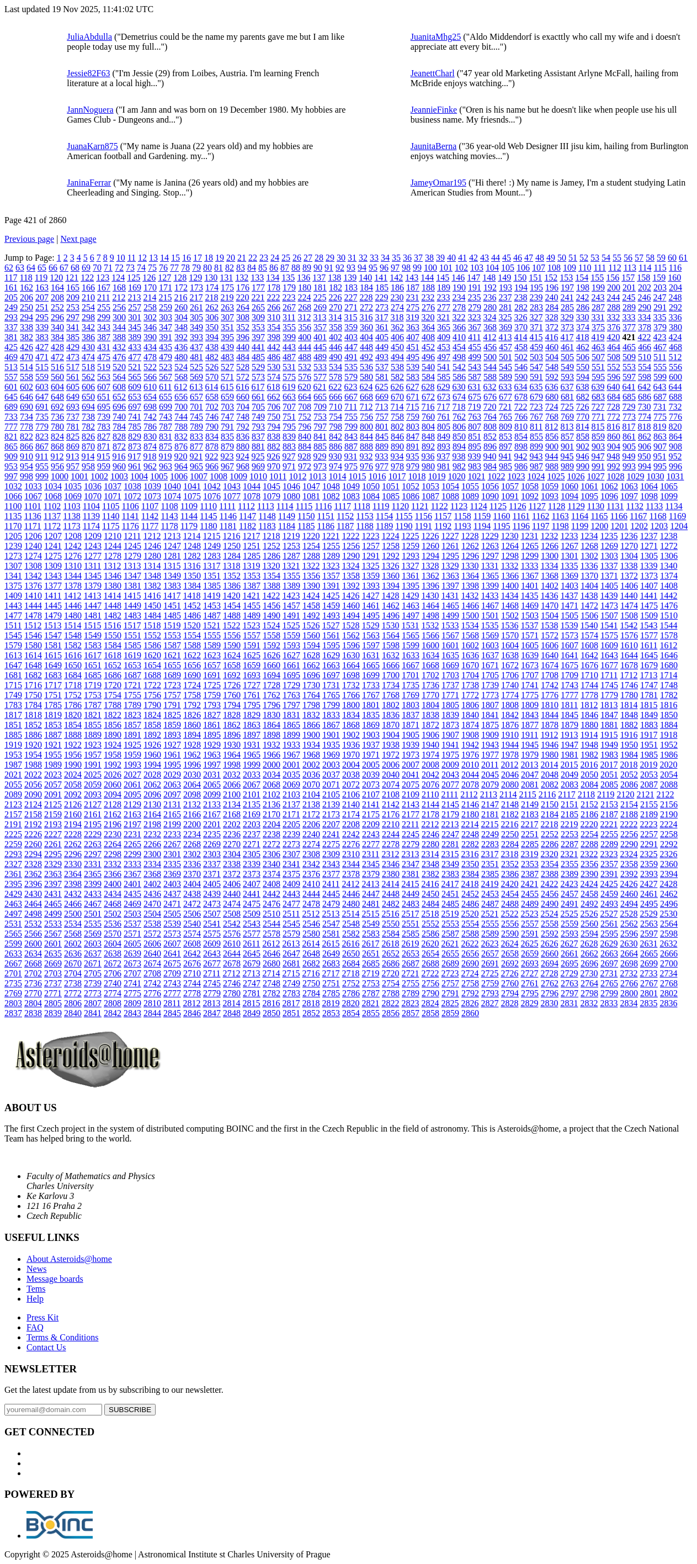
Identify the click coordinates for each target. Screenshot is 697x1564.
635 (535, 387)
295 (42, 317)
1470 (549, 605)
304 (181, 317)
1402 (549, 585)
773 (629, 416)
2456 (549, 894)
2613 (291, 943)
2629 (609, 943)
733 (11, 416)
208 (57, 297)
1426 (350, 595)
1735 (410, 685)
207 (42, 297)
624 (366, 387)
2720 (390, 973)
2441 (251, 894)
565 (134, 377)
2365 (93, 874)
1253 (291, 546)
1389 (291, 585)
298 (88, 317)
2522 (509, 913)
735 (42, 416)
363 (412, 327)
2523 (529, 913)
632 (489, 387)
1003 (119, 476)
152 (550, 277)
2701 (13, 973)
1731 (331, 685)
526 (212, 367)
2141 (371, 804)
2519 (450, 913)
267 (289, 307)
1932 (271, 744)
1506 (589, 615)
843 (351, 436)
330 (582, 317)
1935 (331, 744)
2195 (93, 824)
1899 (291, 734)
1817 (13, 715)
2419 (489, 884)
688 (675, 396)
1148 (266, 516)
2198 (152, 824)
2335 (172, 864)
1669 (450, 665)
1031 (675, 476)
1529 (370, 625)
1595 (331, 645)
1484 (152, 615)
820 (675, 426)
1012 (297, 476)
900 (551, 446)
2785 (331, 993)
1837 (410, 715)
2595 (609, 933)
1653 (132, 665)
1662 (311, 665)
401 (320, 337)
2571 (132, 933)
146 (458, 277)
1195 (501, 526)
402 (335, 337)
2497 (13, 913)
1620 (152, 655)
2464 (33, 903)
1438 (589, 595)
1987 (13, 764)
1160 (501, 516)
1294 (430, 556)
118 (25, 277)
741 (134, 416)
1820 (73, 715)
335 (659, 317)
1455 (251, 605)
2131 (172, 804)
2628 (589, 943)
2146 (470, 804)
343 (103, 327)
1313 (132, 565)
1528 (350, 625)
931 (350, 456)
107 (538, 267)
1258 (391, 546)
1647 (13, 665)
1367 (530, 575)
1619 (132, 655)
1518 (152, 625)
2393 (649, 874)
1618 (112, 655)
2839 (53, 1013)
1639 (530, 655)
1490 (271, 615)
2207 (331, 824)
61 (683, 257)
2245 (410, 834)
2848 (232, 1013)
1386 (232, 585)
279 (474, 307)
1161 (521, 516)
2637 (93, 953)
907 (660, 446)
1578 (669, 635)
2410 (311, 884)
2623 (489, 943)
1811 (569, 705)
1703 (450, 675)
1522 (231, 625)
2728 (549, 973)
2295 (53, 854)
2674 (152, 963)
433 (134, 347)
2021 (13, 774)
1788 (112, 705)
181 (320, 287)
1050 (371, 486)
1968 (311, 754)
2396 (33, 884)
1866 (311, 725)
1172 (52, 526)
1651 (93, 665)
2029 (172, 774)
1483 (132, 615)
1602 (470, 645)
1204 (679, 526)
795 (289, 426)
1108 (169, 506)
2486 (470, 903)
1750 (33, 695)
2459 (609, 894)
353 (258, 327)
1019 (436, 476)
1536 (509, 625)
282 (521, 307)
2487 (490, 903)
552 (613, 367)
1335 (569, 565)
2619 (410, 943)
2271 (251, 844)
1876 (510, 725)
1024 (536, 476)
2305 (251, 854)
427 (42, 347)
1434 (509, 595)
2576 (232, 933)
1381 (132, 585)
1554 (192, 635)
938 (458, 456)
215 (165, 297)
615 (226, 387)
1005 (159, 476)
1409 (13, 595)
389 (134, 337)
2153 (609, 804)
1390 (311, 585)
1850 (669, 715)
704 (242, 406)
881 (258, 446)
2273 (291, 844)
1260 (430, 546)
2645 (251, 953)
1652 (112, 665)
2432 (73, 894)
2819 (330, 1003)
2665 (649, 953)
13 (153, 257)
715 (412, 406)
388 (119, 337)
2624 (509, 943)
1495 (371, 615)
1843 (530, 715)
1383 (172, 585)
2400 (112, 884)
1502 (510, 615)
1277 (93, 556)
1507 (609, 615)
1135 (13, 516)
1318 (231, 565)
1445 (53, 605)
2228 (73, 834)
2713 (251, 973)
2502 (112, 913)
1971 (371, 754)
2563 (649, 923)
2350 (470, 864)
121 (71, 277)
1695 (291, 675)
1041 (192, 486)
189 (443, 287)
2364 (73, 874)
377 (629, 327)
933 (381, 456)
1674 (549, 665)
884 (304, 446)
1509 (649, 615)
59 (661, 257)
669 (382, 396)
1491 (291, 615)
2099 (212, 794)
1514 (72, 625)
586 (459, 377)
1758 (192, 695)
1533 (450, 625)
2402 (152, 884)
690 (26, 406)
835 (227, 436)
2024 (73, 774)
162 (26, 287)
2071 (331, 784)
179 (289, 287)
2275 (331, 844)
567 (165, 377)
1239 (13, 546)
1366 (510, 575)
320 (427, 317)
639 (597, 387)
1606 (549, 645)
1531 (410, 625)
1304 (629, 556)
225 (319, 297)
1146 (227, 516)
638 (582, 387)
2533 (53, 923)
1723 (172, 685)
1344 (73, 575)
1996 (192, 764)
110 (584, 267)
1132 (634, 506)
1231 (529, 536)
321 (443, 317)
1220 (311, 536)
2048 (549, 774)
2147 (490, 804)
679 (536, 396)
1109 (189, 506)
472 (57, 357)
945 (566, 456)
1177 (149, 526)
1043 (232, 486)
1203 (659, 526)
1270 (629, 546)
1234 (589, 536)
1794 (232, 705)
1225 (410, 536)
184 (366, 287)
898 (521, 446)
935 (412, 456)
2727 (529, 973)
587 (474, 377)
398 (273, 337)
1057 (510, 486)
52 (583, 257)
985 (505, 466)
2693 (530, 963)
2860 (470, 1013)
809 (505, 426)
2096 (152, 794)
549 (567, 367)
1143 (169, 516)
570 (212, 377)
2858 (430, 1013)
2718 (350, 973)
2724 (469, 973)
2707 (132, 973)
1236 (628, 536)
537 (382, 367)
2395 (13, 884)
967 (227, 466)
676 (490, 396)
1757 (172, 695)
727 (597, 406)
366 (459, 327)
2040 (391, 774)
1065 (669, 486)
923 (226, 456)
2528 (628, 913)
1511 (13, 625)
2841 (93, 1013)
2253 (569, 834)
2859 (450, 1013)
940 (489, 456)
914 (87, 456)
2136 (271, 804)
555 (660, 367)
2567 (53, 933)
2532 (33, 923)
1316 (191, 565)
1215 (211, 536)
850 (459, 436)
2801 (649, 993)
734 (26, 416)
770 (582, 416)
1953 (13, 754)
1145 (208, 516)
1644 (629, 655)
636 (551, 387)
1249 (212, 546)
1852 (33, 725)
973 (320, 466)
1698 (351, 675)
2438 (192, 894)
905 (629, 446)
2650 (351, 953)
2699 (649, 963)
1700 (391, 675)
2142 (391, 804)
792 (242, 426)
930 (335, 456)
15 (175, 257)
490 (335, 357)
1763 (291, 695)
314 (335, 317)
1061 (589, 486)
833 (196, 436)
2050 (589, 774)
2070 (311, 784)
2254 (589, 834)
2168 (232, 814)
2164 (152, 814)
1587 (172, 645)
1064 (649, 486)
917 (134, 456)
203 (660, 287)
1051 (391, 486)
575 (289, 377)
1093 (549, 496)
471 (42, 357)
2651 (371, 953)
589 (505, 377)
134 (272, 277)
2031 (212, 774)
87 (284, 267)
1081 (311, 496)
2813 (211, 1003)
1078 (251, 496)
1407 (649, 585)
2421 (529, 884)
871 (103, 446)
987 (536, 466)
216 (180, 297)
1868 (351, 725)
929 (319, 456)
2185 (569, 814)
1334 (549, 565)
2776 (152, 993)
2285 (530, 844)
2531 (13, 923)
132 (241, 277)
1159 (482, 516)
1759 (212, 695)
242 (582, 297)
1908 (470, 734)
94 (362, 267)
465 (629, 347)
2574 (192, 933)
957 (72, 466)
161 (11, 287)
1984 (629, 754)
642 (644, 387)
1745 (609, 685)
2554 (470, 923)
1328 (430, 565)
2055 (13, 784)
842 (335, 436)
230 (396, 297)
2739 (93, 983)
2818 (311, 1003)
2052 (629, 774)
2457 (569, 894)
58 (650, 257)
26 (296, 257)
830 (150, 436)
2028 (152, 774)
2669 (53, 963)
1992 (112, 764)
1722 (152, 685)
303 (165, 317)
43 (484, 257)
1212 (152, 536)
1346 (112, 575)
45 (506, 257)
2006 (391, 764)
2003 (331, 764)
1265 (530, 546)
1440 (628, 595)
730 (644, 406)
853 (505, 436)
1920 (33, 744)
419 (597, 337)
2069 (291, 784)
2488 (510, 903)
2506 (192, 913)
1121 (419, 506)
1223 (370, 536)
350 (212, 327)
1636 (470, 655)
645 (11, 396)
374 (582, 327)
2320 (549, 854)
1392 (351, 585)
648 (57, 396)
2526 (589, 913)
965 (196, 466)
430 (88, 347)
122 (87, 277)
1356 (311, 575)
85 (262, 267)
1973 (410, 754)
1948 (589, 744)
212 (118, 297)
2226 (33, 834)
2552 (430, 923)
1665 (371, 665)
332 (613, 317)
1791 (172, 705)
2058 (73, 784)
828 (119, 436)
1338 (628, 565)
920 (180, 456)
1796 (271, 705)
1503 (530, 615)
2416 (430, 884)
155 (597, 277)
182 (335, 287)
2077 (450, 784)
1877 (530, 725)
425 (11, 347)
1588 (192, 645)
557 (11, 377)
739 (103, 416)
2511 (291, 913)
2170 (271, 814)
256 (119, 307)
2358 (629, 864)
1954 (33, 754)
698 (150, 406)
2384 (470, 874)
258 (150, 307)
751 (289, 416)
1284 (232, 556)
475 (103, 357)
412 (489, 337)
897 (505, 446)
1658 (232, 665)
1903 (371, 734)
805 (443, 426)
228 (366, 297)
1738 (470, 685)
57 (639, 257)
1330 (469, 565)
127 (164, 277)
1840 (470, 715)
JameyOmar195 (438, 182)
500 (490, 357)
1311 (92, 565)
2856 (391, 1013)
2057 (53, 784)
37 (418, 257)
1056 (490, 486)
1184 (286, 526)
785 (134, 426)
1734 (391, 685)
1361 (410, 575)
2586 (430, 933)
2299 (132, 854)
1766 (351, 695)
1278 (112, 556)
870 (88, 446)
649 (72, 396)
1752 (73, 695)
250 (26, 307)
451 (412, 347)
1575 (609, 635)
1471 (569, 605)
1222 (350, 536)
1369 (569, 575)
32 (363, 257)
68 (75, 267)
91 (328, 267)
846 (397, 436)
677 (505, 396)
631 (474, 387)
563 (103, 377)
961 (134, 466)
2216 (509, 824)
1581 (53, 645)
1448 (112, 605)
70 (97, 267)
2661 (569, 953)
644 (675, 387)
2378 (351, 874)
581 (382, 377)
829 (134, 436)
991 (598, 466)
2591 (530, 933)
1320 (271, 565)
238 (520, 297)
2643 (212, 953)
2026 (112, 774)
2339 (251, 864)
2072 (351, 784)
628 (427, 387)
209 (72, 297)
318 (396, 317)
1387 (251, 585)
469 (11, 357)
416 (551, 337)
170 (150, 287)
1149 (286, 516)
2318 (509, 854)
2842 (112, 1013)
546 (521, 367)
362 (397, 327)
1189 (384, 526)
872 (119, 446)
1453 (212, 605)
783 (103, 426)
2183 (530, 814)
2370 (192, 874)
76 (163, 267)
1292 (391, 556)
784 (119, 426)
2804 (33, 1003)
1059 (549, 486)
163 (42, 287)
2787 (371, 993)
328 (551, 317)
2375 (291, 874)
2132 (192, 804)
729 (628, 406)
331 (597, 317)
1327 (410, 565)
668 (366, 396)
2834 (628, 1003)
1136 (32, 516)
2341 (291, 864)
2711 (211, 973)
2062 (152, 784)
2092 (73, 794)
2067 (251, 784)
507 (598, 357)
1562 (351, 635)
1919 (13, 744)
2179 (450, 814)
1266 (549, 546)
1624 (232, 655)
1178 (169, 526)
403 (351, 337)
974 (335, 466)
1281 (172, 556)
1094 (569, 496)
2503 (132, 913)
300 (119, 317)
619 (288, 387)
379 (660, 327)
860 (613, 436)
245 (628, 297)
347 (165, 327)
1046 (291, 486)
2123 (13, 804)
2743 (172, 983)
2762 (549, 983)
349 (196, 327)
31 (352, 257)
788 (181, 426)
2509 (251, 913)
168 (119, 287)
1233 (569, 536)
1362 (430, 575)
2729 (569, 973)
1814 (628, 705)
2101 (251, 794)
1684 (73, 675)
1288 (311, 556)
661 (258, 396)
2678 (232, 963)
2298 (112, 854)
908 (675, 446)
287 (598, 307)
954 (26, 466)
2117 (566, 794)
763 (474, 416)
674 (459, 396)
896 (490, 446)
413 (505, 337)
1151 (325, 516)
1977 (490, 754)
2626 (549, 943)
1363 (450, 575)
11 (131, 257)
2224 (668, 824)
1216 (231, 536)
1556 (232, 635)
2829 (529, 1003)
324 (489, 317)
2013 (529, 764)
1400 (510, 585)
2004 (351, 764)
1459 (331, 605)
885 (320, 446)
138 (334, 277)
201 (629, 287)
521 (134, 367)
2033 (251, 774)
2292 (669, 844)
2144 (430, 804)
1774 (510, 695)
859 (598, 436)
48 (539, 257)
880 (242, 446)
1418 (191, 595)
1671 (490, 665)
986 (521, 466)
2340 (271, 864)
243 (597, 297)
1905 (410, 734)
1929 (212, 744)
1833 (331, 715)
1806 (470, 705)
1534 (469, 625)
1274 (33, 556)
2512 (311, 913)
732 (675, 406)
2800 (629, 993)
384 (57, 337)
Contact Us (46, 1347)
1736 (430, 685)
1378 (73, 585)
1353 (251, 575)
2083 (569, 784)
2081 (530, 784)
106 (523, 267)
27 (308, 257)
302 (150, 317)
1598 (391, 645)
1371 (609, 575)
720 (489, 406)
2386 (510, 874)
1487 (212, 615)
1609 (609, 645)
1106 (130, 506)
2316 (469, 854)
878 (212, 446)
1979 (530, 754)
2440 (232, 894)
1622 (192, 655)
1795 (251, 705)
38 (429, 257)
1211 (132, 536)
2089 (13, 794)
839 (289, 436)
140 (365, 277)
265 (258, 307)
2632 (668, 943)
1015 (357, 476)
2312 (390, 854)
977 (382, 466)
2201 (212, 824)
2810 (152, 1003)
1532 (430, 625)
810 (521, 426)
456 (490, 347)
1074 (172, 496)
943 (535, 456)
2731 (609, 973)
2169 (251, 814)
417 (566, 337)
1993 (132, 764)
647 (42, 396)
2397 (53, 884)
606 (88, 387)
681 (567, 396)
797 (320, 426)
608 (119, 387)
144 (427, 277)
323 (474, 317)
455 (474, 347)
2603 (93, 943)
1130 (595, 506)
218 (211, 297)
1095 (589, 496)
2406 (232, 884)
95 (373, 267)
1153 (364, 516)
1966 (271, 754)
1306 (669, 556)
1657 (212, 665)
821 (11, 436)
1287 (291, 556)
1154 (384, 516)
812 (551, 426)
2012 (509, 764)
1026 (575, 476)
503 (536, 357)
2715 (291, 973)
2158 (33, 814)
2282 (470, 844)
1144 (189, 516)
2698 (629, 963)
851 (474, 436)
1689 (172, 675)
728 (613, 406)
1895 (212, 734)
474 (88, 357)
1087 (430, 496)
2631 (648, 943)
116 (675, 267)
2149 (530, 804)
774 (644, 416)
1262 (470, 546)
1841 (490, 715)
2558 (549, 923)
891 (412, 446)
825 (72, 436)
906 (644, 446)
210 (88, 297)
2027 (132, 774)
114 (645, 267)
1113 (265, 506)
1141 (130, 516)
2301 (172, 854)
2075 (410, 784)
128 (180, 277)
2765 (609, 983)
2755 (410, 983)
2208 (351, 824)
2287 (569, 844)
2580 (311, 933)
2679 (251, 963)
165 (72, 287)
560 (57, 377)
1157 (442, 516)
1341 (13, 575)
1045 (271, 486)
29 (330, 257)
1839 (450, 715)
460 (551, 347)
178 (273, 287)
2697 (609, 963)
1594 (311, 645)
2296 (73, 854)
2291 (649, 844)
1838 (430, 715)
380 (675, 327)
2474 (232, 903)
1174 (91, 526)
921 (196, 456)
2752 (351, 983)
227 (350, 297)
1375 (13, 585)
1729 (291, 685)
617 (257, 387)
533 (320, 367)
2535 (93, 923)
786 (150, 426)
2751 (331, 983)
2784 (311, 993)
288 (613, 307)
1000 (59, 476)
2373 (251, 874)
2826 (469, 1003)
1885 (13, 734)
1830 (271, 715)
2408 (271, 884)
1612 (668, 645)
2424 (589, 884)
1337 (609, 565)
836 (242, 436)
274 (397, 307)
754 (335, 416)
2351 (490, 864)
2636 (73, 953)
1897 (251, 734)
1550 (112, 635)
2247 (450, 834)
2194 (73, 824)
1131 (615, 506)
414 (520, 337)
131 (226, 277)
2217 (529, 824)
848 (428, 436)
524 (181, 367)
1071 (112, 496)
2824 (430, 1003)
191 (474, 287)
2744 (192, 983)
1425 (330, 595)
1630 (351, 655)
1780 (629, 695)
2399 (93, 884)
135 (288, 277)
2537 (132, 923)
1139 (91, 516)
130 (210, 277)
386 (88, 337)
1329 (450, 565)
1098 (649, 496)
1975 (450, 754)
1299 (530, 556)
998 (26, 476)
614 (211, 387)
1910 (510, 734)
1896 (232, 734)
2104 (311, 794)
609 (134, 387)
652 (119, 396)
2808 (112, 1003)
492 (366, 357)
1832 (311, 715)
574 (273, 377)
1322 (311, 565)
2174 (351, 814)
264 (242, 307)
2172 (311, 814)
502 (521, 357)
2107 (371, 794)
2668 (33, 963)
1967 (291, 754)
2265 (132, 844)
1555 (212, 635)
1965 (251, 754)
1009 (238, 476)
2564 (669, 923)
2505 (172, 913)
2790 (430, 993)
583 (412, 377)
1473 (609, 605)
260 (181, 307)
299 (103, 317)
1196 (521, 526)
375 (598, 327)
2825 (450, 1003)
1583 (93, 645)
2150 (549, 804)
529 (258, 367)
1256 (351, 546)
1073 (152, 496)
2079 (490, 784)
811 (536, 426)
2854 (351, 1013)
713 (381, 406)
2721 (410, 973)
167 (103, 287)
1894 (192, 734)
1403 (569, 585)
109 (569, 267)
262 (212, 307)
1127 (536, 506)
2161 (93, 814)
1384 (192, 585)
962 (150, 466)
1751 (53, 695)
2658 (510, 953)
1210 (112, 536)
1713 (648, 675)
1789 (132, 705)
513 (11, 367)
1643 (609, 655)
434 (150, 347)
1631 (371, 655)
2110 (430, 794)
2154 (629, 804)
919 (165, 456)
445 (320, 347)
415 (535, 337)
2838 (33, 1013)
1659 (251, 665)
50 (561, 257)
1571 (530, 635)
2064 (192, 784)
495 (412, 357)
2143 (410, 804)
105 (507, 267)
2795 (530, 993)
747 (227, 416)
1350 (192, 575)
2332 (112, 864)
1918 (668, 734)
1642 (589, 655)
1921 (53, 744)
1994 (152, 764)
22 (252, 257)
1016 (377, 476)
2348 (430, 864)
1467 (490, 605)
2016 (589, 764)
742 (150, 416)
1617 (93, 655)
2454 (510, 894)
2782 (271, 993)
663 (289, 396)
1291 (371, 556)
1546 (33, 635)
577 (320, 377)
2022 (33, 774)
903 (598, 446)
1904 (391, 734)
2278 (391, 844)
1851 (13, 725)
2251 (530, 834)
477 (134, 357)
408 (428, 337)
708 (304, 406)
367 (474, 327)
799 (351, 426)
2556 (510, 923)
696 (119, 406)
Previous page (29, 239)
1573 (569, 635)
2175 (371, 814)
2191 (13, 824)
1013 (317, 476)
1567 (450, 635)
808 (490, 426)
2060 (112, 784)
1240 (33, 546)
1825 (172, 715)
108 (554, 267)
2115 (527, 794)
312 (304, 317)
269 (320, 307)
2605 (132, 943)
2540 (192, 923)
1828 (232, 715)
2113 (488, 794)
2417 (450, 884)
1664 (351, 665)
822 (26, 436)
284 (551, 307)
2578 (271, 933)
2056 (33, 784)
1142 (149, 516)
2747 (251, 983)
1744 (589, 685)
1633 (410, 655)
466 (644, 347)
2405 (212, 884)
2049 (569, 774)
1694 (271, 675)
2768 (669, 983)
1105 (110, 506)
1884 (669, 725)
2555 (490, 923)
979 (412, 466)
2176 (391, 814)
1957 (93, 754)
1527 (330, 625)
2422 (549, 884)
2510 (271, 913)
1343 (53, 575)
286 (582, 307)
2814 (231, 1003)
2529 (648, 913)
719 (474, 406)
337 (11, 327)
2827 (489, 1003)
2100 (232, 794)
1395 (410, 585)
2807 (93, 1003)
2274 (311, 844)
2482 (391, 903)
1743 (569, 685)
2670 (73, 963)
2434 (112, 894)
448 (366, 347)
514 (26, 367)
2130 (152, 804)
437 (196, 347)
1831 (291, 715)
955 (42, 466)
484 (242, 357)
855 (536, 436)
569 (196, 377)
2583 (371, 933)
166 (88, 287)
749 (258, 416)
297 (72, 317)
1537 (529, 625)
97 (395, 267)
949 (628, 456)
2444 (311, 894)
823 (42, 436)
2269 (212, 844)
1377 (53, 585)
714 (396, 406)
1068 (53, 496)
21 (241, 257)
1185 (306, 526)
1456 (271, 605)
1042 (212, 486)
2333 (132, 864)
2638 (112, 953)
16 (186, 257)
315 (350, 317)
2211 (410, 824)
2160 (73, 814)
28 (319, 257)
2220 (589, 824)
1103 (71, 506)
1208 (73, 536)
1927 (172, 744)
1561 (331, 635)
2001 (291, 764)
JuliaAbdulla (89, 36)
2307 (291, 854)
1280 (152, 556)
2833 (609, 1003)
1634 (430, 655)
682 (582, 396)
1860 (192, 725)
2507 (212, 913)
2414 (390, 884)
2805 (53, 1003)
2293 (13, 854)
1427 (370, 595)
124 (118, 277)
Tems (35, 1288)
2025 (93, 774)
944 (551, 456)
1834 (351, 715)
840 (304, 436)
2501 (93, 913)
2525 (569, 913)
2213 (450, 824)
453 (443, 347)
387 (103, 337)
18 (208, 257)
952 (675, 456)
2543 (251, 923)
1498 (430, 615)
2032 (232, 774)
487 (289, 357)
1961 (172, 754)
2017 (609, 764)
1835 (371, 715)
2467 (93, 903)
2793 (490, 993)
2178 (430, 814)
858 (582, 436)
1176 (130, 526)
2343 (331, 864)
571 (227, 377)
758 (397, 416)
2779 (212, 993)
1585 (132, 645)
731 (659, 406)
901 (567, 446)
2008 (430, 764)
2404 (192, 884)
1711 (609, 675)
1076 (212, 496)
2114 (508, 794)
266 (273, 307)
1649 (53, 665)
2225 (13, 834)
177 (258, 287)
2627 (569, 943)
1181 (227, 526)
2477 (291, 903)
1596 (351, 645)
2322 (589, 854)
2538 (152, 923)
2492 (589, 903)
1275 (53, 556)
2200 (192, 824)
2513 (330, 913)
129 (195, 277)
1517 (132, 625)
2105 (331, 794)
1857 (132, 725)
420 (613, 337)
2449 (410, 894)
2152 (589, 804)
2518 (430, 913)
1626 (271, 655)
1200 (599, 526)
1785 (53, 705)
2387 (530, 874)
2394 (669, 874)
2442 (271, 894)
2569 (93, 933)
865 (11, 446)
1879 (569, 725)
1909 (490, 734)
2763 (569, 983)
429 (72, 347)
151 (535, 277)
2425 (609, 884)
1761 (251, 695)
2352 (510, 864)
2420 (509, 884)
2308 (311, 854)
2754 (391, 983)
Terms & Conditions (62, 1337)
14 (164, 257)
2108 (391, 794)
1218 (271, 536)
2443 (291, 894)
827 (103, 436)
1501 (490, 615)
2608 (192, 943)
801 (382, 426)
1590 (232, 645)
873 (134, 446)
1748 (669, 685)
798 (335, 426)
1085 (391, 496)
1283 (212, 556)
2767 (649, 983)
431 (103, 347)
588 (490, 377)
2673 (132, 963)
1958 (112, 754)
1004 (139, 476)
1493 (331, 615)
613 (196, 387)
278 (459, 307)
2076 (430, 784)
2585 (410, 933)
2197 (132, 824)
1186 (325, 526)
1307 (13, 565)
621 (319, 387)
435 (165, 347)
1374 (669, 575)
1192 (442, 526)
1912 (549, 734)
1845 (569, 715)
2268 (192, 844)
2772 (73, 993)
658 (212, 396)
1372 (629, 575)
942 (520, 456)
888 (366, 446)
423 (659, 337)
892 (428, 446)
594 (582, 377)
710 (335, 406)
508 (613, 357)
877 (196, 446)
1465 (450, 605)
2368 (152, 874)
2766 (629, 983)
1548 (73, 635)
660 (242, 396)
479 (165, 357)
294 (26, 317)
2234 (192, 834)
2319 (529, 854)
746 (212, 416)
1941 (450, 744)
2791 (450, 993)
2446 (351, 894)
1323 (330, 565)
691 (42, 406)
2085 (609, 784)
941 (505, 456)
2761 (530, 983)
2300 (152, 854)
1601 (450, 645)
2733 (648, 973)
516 (57, 367)
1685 (93, 675)
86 (273, 267)
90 (317, 267)
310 (273, 317)
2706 (112, 973)
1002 (99, 476)
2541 (212, 923)
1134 (673, 506)
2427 (648, 884)
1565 (410, 635)
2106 (351, 794)
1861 (212, 725)
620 (304, 387)
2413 (370, 884)
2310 (351, 854)
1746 (629, 685)
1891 (132, 734)
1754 (112, 695)
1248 (192, 546)
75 (152, 267)
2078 (470, 784)
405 (382, 337)
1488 (232, 615)
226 (335, 297)
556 (675, 367)
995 (660, 466)
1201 (619, 526)
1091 (510, 496)
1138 (71, 516)
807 (474, 426)
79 (196, 267)
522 (150, 367)
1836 (391, 715)
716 (427, 406)
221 (257, 297)
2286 (549, 844)
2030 (192, 774)
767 (536, 416)
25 (285, 257)
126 (149, 277)
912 (56, 456)
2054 (669, 774)
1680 (669, 665)
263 (227, 307)
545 (505, 367)
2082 (549, 784)
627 (412, 387)
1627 (291, 655)
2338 (232, 864)
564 (119, 377)
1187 (345, 526)
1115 (304, 506)
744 (181, 416)
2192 (33, 824)
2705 (93, 973)
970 (273, 466)
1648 (33, 665)
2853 (331, 1013)
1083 (351, 496)
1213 (171, 536)
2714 (271, 973)
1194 (482, 526)
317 (381, 317)
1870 (391, 725)
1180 (208, 526)
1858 (152, 725)
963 (165, 466)
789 (196, 426)
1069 (73, 496)
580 (366, 377)
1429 (410, 595)
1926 (152, 744)
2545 (291, 923)
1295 (450, 556)
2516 (390, 913)
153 (566, 277)
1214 (191, 536)
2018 (628, 764)
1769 (410, 695)
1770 (430, 695)
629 (443, 387)
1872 (430, 725)
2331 (93, 864)
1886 (33, 734)
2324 (628, 854)
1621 (172, 655)
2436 (152, 894)
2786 (351, 993)
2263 (93, 844)
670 (397, 396)
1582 (73, 645)
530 (273, 367)
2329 (53, 864)
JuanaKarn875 (92, 146)
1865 (291, 725)
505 (567, 357)
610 (150, 387)
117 (10, 277)
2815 (251, 1003)
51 (572, 257)
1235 (609, 536)
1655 (172, 665)
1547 (53, 635)
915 (103, 456)
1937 (371, 744)
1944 (510, 744)
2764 (589, 983)
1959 (132, 754)
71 (108, 267)
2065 (212, 784)
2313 (410, 854)
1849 (649, 715)
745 (196, 416)
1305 (649, 556)
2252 (549, 834)
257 (134, 307)
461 (567, 347)
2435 (132, 894)
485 (258, 357)
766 (521, 416)
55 (617, 257)
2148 (510, 804)
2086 (629, 784)
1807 (490, 705)
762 (459, 416)
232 (427, 297)
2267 (172, 844)
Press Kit (42, 1317)
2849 (251, 1013)
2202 (232, 824)
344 (119, 327)
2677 (212, 963)
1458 (311, 605)
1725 (212, 685)
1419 (211, 595)
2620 (430, 943)
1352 (232, 575)
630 (458, 387)
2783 (291, 993)
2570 (112, 933)
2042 (430, 774)
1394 (391, 585)
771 (598, 416)
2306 (271, 854)
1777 (569, 695)
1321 (291, 565)
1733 (371, 685)
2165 (172, 814)
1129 (575, 506)
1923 (93, 744)
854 (521, 436)
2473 (212, 903)
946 (582, 456)
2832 (589, 1003)
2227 (53, 834)
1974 (430, 754)
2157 (13, 814)
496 (428, 357)
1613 (13, 655)
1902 (351, 734)
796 (304, 426)
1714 (668, 675)
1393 (371, 585)
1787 (93, 705)
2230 (112, 834)
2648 (311, 953)
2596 (629, 933)
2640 (152, 953)
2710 (192, 973)
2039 (371, 774)
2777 (172, 993)
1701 (410, 675)
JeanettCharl (433, 73)
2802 (669, 993)
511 (659, 357)
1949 (609, 744)
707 (289, 406)
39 (440, 257)
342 (88, 327)
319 (412, 317)
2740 (112, 983)
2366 (112, 874)
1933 (291, 744)
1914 (589, 734)
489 (320, 357)
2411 (330, 884)
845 (382, 436)
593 (567, 377)
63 (19, 267)
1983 (609, 754)
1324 (350, 565)
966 (212, 466)
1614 (33, 655)
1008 (218, 476)
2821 (370, 1003)
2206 (311, 824)
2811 (171, 1003)
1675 (569, 665)
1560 (311, 635)
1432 (469, 595)
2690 (470, 963)
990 (582, 466)
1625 (251, 655)
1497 (410, 615)
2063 (172, 784)
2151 (569, 804)
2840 (73, 1013)
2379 (371, 874)
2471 (172, 903)
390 (150, 337)
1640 (549, 655)
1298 (510, 556)
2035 (291, 774)
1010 (258, 476)
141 (380, 277)
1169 (677, 516)
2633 (13, 953)
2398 (73, 884)
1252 (271, 546)
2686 (391, 963)
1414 (112, 595)
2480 (351, 903)
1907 (450, 734)
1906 (430, 734)
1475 (649, 605)
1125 (498, 506)
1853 (53, 725)
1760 (232, 695)
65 (42, 267)
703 (227, 406)
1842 (510, 715)
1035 (73, 486)
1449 (132, 605)
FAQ (35, 1327)
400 (304, 337)
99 (417, 267)
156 (612, 277)
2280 (430, 844)
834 (212, 436)
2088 (669, 784)
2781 (251, 993)
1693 (251, 675)
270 (335, 307)
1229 (489, 536)
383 (42, 337)
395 (227, 337)
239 (535, 297)
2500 (73, 913)
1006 (179, 476)
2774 (112, 993)
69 (86, 267)
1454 (232, 605)
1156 (423, 516)
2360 (669, 864)
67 (64, 267)
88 (295, 267)
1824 (152, 715)
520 (119, 367)
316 (366, 317)
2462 (669, 894)
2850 (271, 1013)
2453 (490, 894)
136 (303, 277)
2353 (530, 864)
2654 (430, 953)
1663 (331, 665)
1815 (648, 705)
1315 (171, 565)
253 (72, 307)
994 (644, 466)
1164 (579, 516)
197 (567, 287)
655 (165, 396)
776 (675, 416)
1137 (52, 516)
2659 (530, 953)
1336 (589, 565)
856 (551, 436)
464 (613, 347)
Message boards (54, 1278)
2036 (311, 774)
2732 (628, 973)
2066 (232, 784)
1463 (410, 605)
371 (536, 327)
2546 (311, 923)
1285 (251, 556)
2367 (132, 874)
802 (397, 426)
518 (88, 367)
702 (212, 406)
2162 (112, 814)
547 (536, 367)
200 (613, 287)
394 (212, 337)
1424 (311, 595)
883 (289, 446)
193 (505, 287)
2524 (549, 913)
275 (412, 307)
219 (226, 297)
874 (150, 446)
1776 (549, 695)
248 (675, 297)
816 (613, 426)
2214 (469, 824)
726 (582, 406)
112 (614, 267)
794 (273, 426)
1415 (132, 595)
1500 (470, 615)
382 (26, 337)
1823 (132, 715)
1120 (400, 506)
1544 (668, 625)
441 (258, 347)
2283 (490, 844)
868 (57, 446)
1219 (291, 536)
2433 (93, 894)
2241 (331, 834)
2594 (589, 933)
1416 (152, 595)
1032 (13, 486)
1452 (192, 605)
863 (660, 436)
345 (134, 327)
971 (289, 466)
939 (474, 456)
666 (335, 396)
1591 (251, 645)
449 (382, 347)
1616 (73, 655)
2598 (669, 933)
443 (289, 347)
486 (273, 357)
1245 (132, 546)
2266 (152, 844)
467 (660, 347)
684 (613, 396)
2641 (172, 953)
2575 (212, 933)
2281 (450, 844)
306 (212, 317)
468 (675, 347)
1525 (291, 625)
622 (335, 387)
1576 (629, 635)
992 (613, 466)
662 (273, 396)
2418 (469, 884)
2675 (172, 963)
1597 (371, 645)
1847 (609, 715)
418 (582, 337)
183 (351, 287)
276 (428, 307)
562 (88, 377)
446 (335, 347)
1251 (251, 546)
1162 (540, 516)
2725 (489, 973)
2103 (291, 794)
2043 (450, 774)
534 (335, 367)
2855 (371, 1013)
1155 (403, 516)
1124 (478, 506)
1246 (152, 546)
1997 (212, 764)
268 (304, 307)
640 (613, 387)
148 (489, 277)
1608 (589, 645)
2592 (549, 933)
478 (150, 357)
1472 (589, 605)
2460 (629, 894)
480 (181, 357)
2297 (93, 854)
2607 (172, 943)
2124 (33, 804)
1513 (52, 625)
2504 (152, 913)
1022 (496, 476)
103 (476, 267)
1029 (635, 476)
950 (644, 456)
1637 (490, 655)
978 (397, 466)
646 (26, 396)
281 (505, 307)
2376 (311, 874)
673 (443, 396)
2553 (450, 923)
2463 (13, 903)
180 (304, 287)
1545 (13, 635)
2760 (510, 983)
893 (443, 446)
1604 (510, 645)
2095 (132, 794)
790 (212, 426)
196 (551, 287)
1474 (629, 605)
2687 (410, 963)
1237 (648, 536)
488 (304, 357)
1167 (638, 516)
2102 (271, 794)
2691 (490, 963)
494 (397, 357)
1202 (639, 526)
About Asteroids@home (69, 1259)
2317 (489, 854)
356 (304, 327)
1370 (589, 575)
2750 (311, 983)
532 (304, 367)
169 (134, 287)
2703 (53, 973)
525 (196, 367)
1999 (251, 764)
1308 (33, 565)
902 (582, 446)
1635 (450, 655)
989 (567, 466)
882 (273, 446)
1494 (351, 615)
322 (458, 317)
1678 (629, 665)
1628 (311, 655)
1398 (470, 585)
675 (474, 396)
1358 (351, 575)
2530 (668, 913)
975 (351, 466)
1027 (595, 476)
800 (366, 426)
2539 (172, 923)
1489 (251, 615)
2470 (152, 903)
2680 (271, 963)
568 (181, 377)
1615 (53, 655)
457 (505, 347)
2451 (450, 894)
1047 (311, 486)
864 (675, 436)
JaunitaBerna (434, 146)
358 (335, 327)
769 (567, 416)
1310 (73, 565)
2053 (649, 774)
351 (227, 327)
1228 (469, 536)
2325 (648, 854)
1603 (490, 645)
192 (490, 287)
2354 (549, 864)
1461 (371, 605)
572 (242, 377)
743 (165, 416)
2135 (251, 804)
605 (72, 387)
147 (473, 277)
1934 (311, 744)
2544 (271, 923)
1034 (53, 486)
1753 (93, 695)
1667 (410, 665)
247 (659, 297)
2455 (530, 894)
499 (474, 357)
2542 (232, 923)
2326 (668, 854)
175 (227, 287)
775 (660, 416)
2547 (331, 923)
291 (660, 307)
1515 (92, 625)
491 (351, 357)
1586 (152, 645)
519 (103, 367)
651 (103, 396)
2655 (450, 953)
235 (474, 297)
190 (459, 287)
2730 (589, 973)
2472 (192, 903)
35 (396, 257)
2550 (391, 923)
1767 (371, 695)
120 (56, 277)
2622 (469, 943)
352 (242, 327)
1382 (152, 585)
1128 (556, 506)
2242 (351, 834)
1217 (251, 536)
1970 (351, 754)
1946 (549, 744)
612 (180, 387)
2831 (569, 1003)
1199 (579, 526)
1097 (629, 496)
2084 (589, 784)
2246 (430, 834)
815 (597, 426)
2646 (271, 953)
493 (382, 357)
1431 (450, 595)
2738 (73, 983)
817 (628, 426)
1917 (648, 734)
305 (196, 317)
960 (119, 466)
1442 (668, 595)
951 (659, 456)
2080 (510, 784)
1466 (470, 605)
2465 (53, 903)
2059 (93, 784)
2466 (73, 903)
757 (382, 416)
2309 (331, 854)
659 (227, 396)
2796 (549, 993)
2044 (470, 774)
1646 (669, 655)
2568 (73, 933)
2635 (53, 953)
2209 (371, 824)
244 (613, 297)
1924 (112, 744)
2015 (569, 764)
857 (567, 436)
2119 (605, 794)
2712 (231, 973)
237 (505, 297)
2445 (331, 894)
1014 (337, 476)
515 (42, 367)
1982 (589, 754)
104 (492, 267)
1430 (430, 595)
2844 (152, 1013)
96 (384, 267)
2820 (350, 1003)
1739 (490, 685)
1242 (73, 546)
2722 (430, 973)
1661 (291, 665)
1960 (152, 754)
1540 (589, 625)
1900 (311, 734)
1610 (629, 645)
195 (536, 287)
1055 (470, 486)
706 (273, 406)
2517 (410, 913)
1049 (351, 486)
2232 (152, 834)
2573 (172, 933)
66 (53, 267)
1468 (510, 605)
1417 (171, 595)
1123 (458, 506)
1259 (410, 546)
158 (643, 277)
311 (289, 317)
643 (659, 387)
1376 (33, 585)
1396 (430, 585)
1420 (231, 595)
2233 (172, 834)
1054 (450, 486)
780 (57, 426)
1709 (569, 675)
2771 (53, 993)
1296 (470, 556)
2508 (232, 913)
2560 (589, 923)
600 (675, 377)
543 (474, 367)
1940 (430, 744)
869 (72, 446)
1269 (609, 546)
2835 (648, 1003)
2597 (649, 933)
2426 (628, 884)
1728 (271, 685)
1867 (331, 725)
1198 (559, 526)
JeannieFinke (434, 109)
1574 (589, 635)
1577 (649, 635)
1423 (291, 595)
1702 (430, 675)
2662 (589, 953)
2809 (132, 1003)
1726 (232, 685)
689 (11, 406)
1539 (569, 625)
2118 (586, 794)
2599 (13, 943)
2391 (609, 874)
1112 (246, 506)
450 (397, 347)
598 (644, 377)
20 (230, 257)
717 (443, 406)
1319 (251, 565)
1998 (232, 764)
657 (196, 396)
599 (660, 377)
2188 (629, 814)
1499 (450, 615)
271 (351, 307)
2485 (450, 903)
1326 (390, 565)
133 (257, 277)
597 (629, 377)
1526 (311, 625)
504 (551, 357)
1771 (450, 695)
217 (196, 297)
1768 (391, 695)
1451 (172, 605)
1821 (93, 715)
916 (118, 456)
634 (520, 387)
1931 (251, 744)
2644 (232, 953)
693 (72, 406)
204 (675, 287)
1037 (112, 486)
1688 (152, 675)
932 (366, 456)
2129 (132, 804)
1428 (390, 595)
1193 (462, 526)
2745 (212, 983)
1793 (212, 705)
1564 (391, 635)
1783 (13, 705)
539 (412, 367)
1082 (331, 496)
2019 (648, 764)
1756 (152, 695)
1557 (251, 635)
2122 (665, 794)
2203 (251, 824)
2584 (391, 933)
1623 (212, 655)
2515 (370, 913)
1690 (192, 675)
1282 (192, 556)
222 (273, 297)
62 (8, 267)
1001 (79, 476)
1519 (171, 625)
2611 (251, 943)
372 (551, 327)
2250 (510, 834)
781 (72, 426)
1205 (13, 536)
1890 (112, 734)
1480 (73, 615)
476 (119, 357)
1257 (371, 546)
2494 (629, 903)
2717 (330, 973)
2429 (13, 894)
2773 (93, 993)
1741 (530, 685)
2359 (649, 864)
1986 (669, 754)
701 (196, 406)
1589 (212, 645)
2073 (371, 784)
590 (521, 377)
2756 (430, 983)
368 (490, 327)
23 (263, 257)
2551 (410, 923)
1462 (391, 605)
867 (42, 446)
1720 (112, 685)
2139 (331, 804)
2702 (33, 973)
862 (644, 436)
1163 (559, 516)
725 (566, 406)
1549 (93, 635)
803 (412, 426)
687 (660, 396)
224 (304, 297)
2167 (212, 814)
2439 (212, 894)
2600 (33, 943)
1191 (423, 526)
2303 (212, 854)
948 (613, 456)
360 (366, 327)
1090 (490, 496)
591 (536, 377)
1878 (549, 725)
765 (505, 416)
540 (428, 367)
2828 (509, 1003)
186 (397, 287)
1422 (271, 595)
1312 (112, 565)
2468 (112, 903)
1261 (450, 546)
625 (381, 387)
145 (442, 277)
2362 (33, 874)
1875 (490, 725)
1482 (112, 615)
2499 (53, 913)
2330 (73, 864)
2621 (450, 943)
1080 (291, 496)
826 (88, 436)
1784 (33, 705)
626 (396, 387)
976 (366, 466)
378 (644, 327)
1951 (649, 744)
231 (412, 297)
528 (242, 367)
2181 (490, 814)
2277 (371, 844)
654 (150, 396)
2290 (629, 844)
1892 (152, 734)
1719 (93, 685)
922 (211, 456)
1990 (73, 764)
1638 (510, 655)
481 (196, 357)
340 (57, 327)
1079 (271, 496)
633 (505, 387)
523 (165, 367)
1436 (549, 595)
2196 (112, 824)
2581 (331, 933)
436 (181, 347)
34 (385, 257)
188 (428, 287)
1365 (490, 575)
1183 (266, 526)
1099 (669, 496)
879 (227, 446)
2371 (212, 874)
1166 (618, 516)
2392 (629, 874)
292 (675, 307)
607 (103, 387)
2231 (132, 834)
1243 (93, 546)
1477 (13, 615)
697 (134, 406)
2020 (668, 764)
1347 (132, 575)
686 (644, 396)
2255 (609, 834)
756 (366, 416)
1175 (110, 526)
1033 (33, 486)
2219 (569, 824)
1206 (33, 536)
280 (490, 307)
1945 (530, 744)
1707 (530, 675)
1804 (430, 705)
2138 (311, 804)
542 (459, 367)
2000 (271, 764)
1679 (649, 665)
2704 (73, 973)
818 (644, 426)
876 (181, 446)
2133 (212, 804)
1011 (277, 476)
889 (382, 446)
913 (72, 456)
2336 (192, 864)
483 (227, 357)
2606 (152, 943)
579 (351, 377)
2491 (569, 903)
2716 (311, 973)
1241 (53, 546)
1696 (311, 675)
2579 (291, 933)
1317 (211, 565)
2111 (449, 794)
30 (341, 257)
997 (11, 476)
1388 (271, 585)
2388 (549, 874)
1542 (628, 625)
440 (242, 347)
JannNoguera (90, 109)
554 (644, 367)
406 (397, 337)
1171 (32, 526)
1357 (331, 575)
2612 (271, 943)
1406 (629, 585)
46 (517, 257)
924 (242, 456)
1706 (510, 675)
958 (88, 466)
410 (459, 337)
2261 (53, 844)
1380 (112, 585)
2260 (33, 844)
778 (26, 426)
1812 (589, 705)
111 (599, 267)
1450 (152, 605)
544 (490, 367)
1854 (73, 725)
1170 (13, 526)
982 (459, 466)
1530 (390, 625)
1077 (232, 496)
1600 (430, 645)
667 (351, 396)
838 (273, 436)
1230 (509, 536)
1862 (232, 725)
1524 (271, 625)
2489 (530, 903)
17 (197, 257)
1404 (589, 585)
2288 (589, 844)
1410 (33, 595)
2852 (311, 1013)
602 (26, 387)
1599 (410, 645)
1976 (470, 754)
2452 (470, 894)
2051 (609, 774)
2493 (609, 903)
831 (165, 436)
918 (149, 456)
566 (150, 377)
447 (351, 347)
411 (474, 337)
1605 (530, 645)
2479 (331, 903)
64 (30, 267)
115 (659, 267)
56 (628, 257)
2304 (232, 854)
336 (675, 317)
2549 (371, 923)
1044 (251, 486)
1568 (470, 635)
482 (212, 357)
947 (597, 456)
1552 (152, 635)
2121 (645, 794)
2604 (112, 943)
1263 (490, 546)
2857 (410, 1013)
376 (613, 327)
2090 (33, 794)
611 (165, 387)
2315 (450, 854)
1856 (112, 725)
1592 (271, 645)
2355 (569, 864)
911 (41, 456)
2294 (33, 854)
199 (598, 287)
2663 (609, 953)
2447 (371, 894)
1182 (247, 526)
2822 (390, 1003)
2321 (569, 854)
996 (675, 466)
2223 (648, 824)
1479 (53, 615)
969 (258, 466)
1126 (517, 506)
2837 (13, 1013)
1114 (285, 506)
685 (629, 396)
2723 (450, 973)
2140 (351, 804)
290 (644, 307)
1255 (331, 546)
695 (103, 406)
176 (242, 287)
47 (528, 257)
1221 (330, 536)
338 (26, 327)
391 (165, 337)
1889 (93, 734)
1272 (669, 546)
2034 (271, 774)
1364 (470, 575)
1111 (227, 506)
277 (443, 307)
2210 (391, 824)
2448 (391, 894)
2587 (450, 933)
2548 (351, 923)
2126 (73, 804)
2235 (212, 834)
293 (11, 317)
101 (446, 267)
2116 (547, 794)
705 (258, 406)
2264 (112, 844)
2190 (669, 814)
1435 (529, 595)
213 (134, 297)
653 (134, 396)
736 (57, 416)
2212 (430, 824)
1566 (430, 635)
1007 (198, 476)
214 (149, 297)
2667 (13, 963)
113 (630, 267)
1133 (654, 506)
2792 (470, 993)
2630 (628, 943)
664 (304, 396)
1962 (192, 754)
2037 (331, 774)
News (36, 1269)
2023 (53, 774)
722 (520, 406)
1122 (439, 506)
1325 (370, 565)
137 (319, 277)
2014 (549, 764)
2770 (33, 993)
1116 (323, 506)
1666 (391, 665)
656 (181, 396)
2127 (93, 804)
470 (26, 357)
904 (613, 446)
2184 (549, 814)
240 (551, 297)
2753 (371, 983)
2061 (132, 784)
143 (411, 277)
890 (397, 446)
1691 (212, 675)
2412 (350, 884)
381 (11, 337)
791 (227, 426)
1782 (669, 695)
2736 (33, 983)
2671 (93, 963)
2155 (649, 804)
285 (567, 307)
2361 (13, 874)
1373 (649, 575)
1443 (13, 605)
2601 (53, 943)
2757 (450, 983)
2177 (410, 814)
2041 (410, 774)
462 (582, 347)
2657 (490, 953)
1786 (73, 705)
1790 (152, 705)
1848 (629, 715)
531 (289, 367)
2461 (649, 894)
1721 (132, 685)
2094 (112, 794)
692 (57, 406)
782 (88, 426)
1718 (73, 685)
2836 (668, 1003)
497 (443, 357)
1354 (271, 575)
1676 (589, 665)
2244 (391, 834)
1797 (291, 705)
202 (644, 287)
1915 (609, 734)
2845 (172, 1013)
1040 (172, 486)
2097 (172, 794)
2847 (212, 1013)
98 (406, 267)
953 (11, 466)
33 (374, 257)
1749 (13, 695)
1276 (73, 556)
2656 (470, 953)
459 (536, 347)
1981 (569, 754)
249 (11, 307)
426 (26, 347)
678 (521, 396)
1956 (73, 754)
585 (443, 377)
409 (443, 337)
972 (304, 466)
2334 (152, 864)
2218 (549, 824)
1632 (391, 655)
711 (350, 406)
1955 (53, 754)
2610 (232, 943)
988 (551, 466)
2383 (450, 874)
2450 (430, 894)
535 (351, 367)
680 (551, 396)
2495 (649, 903)
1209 (93, 536)
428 (57, 347)
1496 (391, 615)
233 (443, 297)
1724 (192, 685)
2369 (172, 874)
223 (288, 297)
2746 (232, 983)
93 (351, 267)
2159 (53, 814)
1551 (132, 635)
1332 (509, 565)
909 (11, 456)
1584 (112, 645)
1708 (549, 675)
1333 (529, 565)
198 (582, 287)
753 (320, 416)
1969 (331, 754)
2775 (132, 993)
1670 (470, 665)
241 (566, 297)
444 (304, 347)
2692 (510, 963)
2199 (172, 824)
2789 (410, 993)
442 (273, 347)
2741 (132, 983)
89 (306, 267)
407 (412, 337)
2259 (13, 844)
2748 (271, 983)
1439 (609, 595)
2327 (13, 864)
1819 (53, 715)
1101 (32, 506)
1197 (540, 526)
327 (535, 317)
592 (551, 377)
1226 (430, 536)
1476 (669, 605)
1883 (649, 725)
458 (521, 347)
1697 (331, 675)
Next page (78, 239)
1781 (649, 695)
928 (304, 456)
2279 (410, 844)
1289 (331, 556)
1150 (306, 516)
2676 (192, 963)
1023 (516, 476)
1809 (530, 705)
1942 (470, 744)
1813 (609, 705)
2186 (589, 814)
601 (11, 387)
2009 (450, 764)
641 (628, 387)
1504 (549, 615)
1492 (311, 615)
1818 (33, 715)
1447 (93, 605)
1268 (589, 546)
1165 (599, 516)
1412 (72, 595)
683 (598, 396)
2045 (490, 774)
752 (304, 416)
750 (273, 416)
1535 (489, 625)
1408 (669, 585)
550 (582, 367)
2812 (191, 1003)
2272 (271, 844)
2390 (589, 874)
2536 (112, 923)
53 (594, 257)
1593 (291, 645)
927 (288, 456)
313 (319, 317)
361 (382, 327)
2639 (132, 953)
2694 (549, 963)
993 (629, 466)
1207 (53, 536)
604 (57, 387)
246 (644, 297)
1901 (331, 734)
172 (181, 287)
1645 (649, 655)
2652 (391, 953)
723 (535, 406)
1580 (33, 645)
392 (181, 337)
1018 (416, 476)
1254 (311, 546)
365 (443, 327)
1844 (549, 715)
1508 (629, 615)
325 (505, 317)
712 (366, 406)
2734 (668, 973)
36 (407, 257)
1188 (364, 526)
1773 (490, 695)
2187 (609, 814)
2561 (609, 923)
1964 (232, 754)
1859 (172, 725)
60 (672, 257)
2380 (391, 874)
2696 (589, 963)
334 (644, 317)
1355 (291, 575)
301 (134, 317)
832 (181, 436)
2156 (669, 804)
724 (551, 406)
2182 (510, 814)
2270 (232, 844)
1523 (251, 625)
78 (185, 267)
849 (443, 436)
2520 (469, 913)
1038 (132, 486)
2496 (669, 903)
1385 (212, 585)
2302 (192, 854)
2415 (410, 884)
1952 (669, 744)
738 (88, 416)
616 (242, 387)
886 (335, 446)
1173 (71, 526)
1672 (510, 665)
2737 (53, 983)
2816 (271, 1003)
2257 (649, 834)
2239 (291, 834)
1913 (569, 734)
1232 (549, 536)
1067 (33, 496)
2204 (271, 824)
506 (582, 357)
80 (207, 267)
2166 (192, 814)
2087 (649, 784)
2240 (311, 834)
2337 (212, 864)
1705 (490, 675)
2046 (510, 774)
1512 (32, 625)
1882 (629, 725)
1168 (657, 516)
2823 (410, 1003)
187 (412, 287)
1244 (112, 546)
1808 (510, 705)
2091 (53, 794)
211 (103, 297)
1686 (112, 675)
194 (521, 287)
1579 (13, 645)
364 (428, 327)
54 (606, 257)
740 (119, 416)
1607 (569, 645)
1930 (232, 744)
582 (397, 377)
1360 (391, 575)
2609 (212, 943)
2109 (410, 794)
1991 (93, 764)
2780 (232, 993)
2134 (232, 804)
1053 (430, 486)
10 (120, 257)
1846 (589, 715)
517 (72, 367)
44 (495, 257)
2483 (410, 903)
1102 (52, 506)
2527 (609, 913)
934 (396, 456)
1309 (53, 565)
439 (227, 347)
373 (567, 327)
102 (461, 267)
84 (251, 267)
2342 (311, 864)
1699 (371, 675)
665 (320, 396)
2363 (53, 874)
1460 (351, 605)
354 (273, 327)
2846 (192, 1013)
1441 (648, 595)
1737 (450, 685)
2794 (510, 993)
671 (412, 396)
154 (581, 277)
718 (458, 406)
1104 (91, 506)
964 (181, 466)
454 (459, 347)
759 (412, 416)
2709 (172, 973)
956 (57, 466)
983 (474, 466)
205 (11, 297)
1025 (556, 476)
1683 (53, 675)
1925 (132, 744)
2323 (609, 854)
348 (181, 327)
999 (42, 476)
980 (428, 466)
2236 (232, 834)
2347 (410, 864)
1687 (132, 675)
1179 (189, 526)
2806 (73, 1003)
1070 (93, 496)
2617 (370, 943)
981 (443, 466)
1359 (371, 575)
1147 (247, 516)
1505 (569, 615)
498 (459, 357)
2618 (390, 943)
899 (536, 446)
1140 (110, 516)
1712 (628, 675)
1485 (172, 615)
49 (550, 257)
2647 (291, 953)
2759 (490, 983)
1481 (93, 615)
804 (428, 426)
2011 (489, 764)
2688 (430, 963)
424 (675, 337)
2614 (311, 943)
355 (289, 327)
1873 (450, 725)
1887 (53, 734)
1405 (609, 585)
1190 (403, 526)
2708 (152, 973)
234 (458, 297)
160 (674, 277)
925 (257, 456)
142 (396, 277)
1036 (93, 486)
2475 (251, 903)
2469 (132, 903)
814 (582, 426)
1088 (450, 496)
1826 (192, 715)
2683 (331, 963)
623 (350, 387)
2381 (410, 874)
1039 (152, 486)
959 (103, 466)
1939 (410, 744)
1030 (655, 476)
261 (196, 307)
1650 (73, 665)
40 (451, 257)
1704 (470, 675)
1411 (52, 595)
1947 (569, 744)
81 (218, 267)
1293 (410, 556)
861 (629, 436)
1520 (191, 625)
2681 (291, 963)
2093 (93, 794)
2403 (172, 884)
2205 (291, 824)
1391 (331, 585)
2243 (371, 834)
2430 (33, 894)
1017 (397, 476)
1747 (649, 685)
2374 (271, 874)
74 (141, 267)
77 (174, 267)
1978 (510, 754)
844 (366, 436)
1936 (351, 744)
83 (240, 267)
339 (42, 327)
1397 (450, 585)
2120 (625, 794)
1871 (410, 725)
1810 (549, 705)
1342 (33, 575)
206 (26, 297)
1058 (530, 486)
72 (119, 267)
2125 (53, 804)
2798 (589, 993)
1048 (331, 486)
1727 (251, 685)
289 (629, 307)
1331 (489, 565)
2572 (152, 933)
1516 (112, 625)
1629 (331, 655)
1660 (271, 665)
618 (273, 387)
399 (289, 337)
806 (459, 426)
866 (26, 446)
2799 (609, 993)
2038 (351, 774)
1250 (232, 546)
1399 (490, 585)
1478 (33, 615)
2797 (569, 993)
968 (242, 466)
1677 (609, 665)
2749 (291, 983)
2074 (391, 784)
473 (72, 357)
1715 (13, 685)
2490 (549, 903)
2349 (450, 864)
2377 (331, 874)
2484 (430, 903)
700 (181, 406)
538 (397, 367)
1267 (569, 546)
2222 (628, 824)
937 (443, 456)
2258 (669, 834)
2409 (291, 884)
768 (551, 416)
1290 (351, 556)
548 (551, 367)
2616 (350, 943)
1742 (549, 685)
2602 (73, 943)
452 (428, 347)
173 (196, 287)
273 (382, 307)
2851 (291, 1013)
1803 (410, 705)
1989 (53, 764)
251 (42, 307)
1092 (530, 496)
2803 (13, 1003)
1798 (311, 705)
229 (381, 297)
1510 (669, 615)
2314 (430, 854)
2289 (609, 844)
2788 (391, 993)
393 (196, 337)
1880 (589, 725)
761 (443, 416)
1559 (291, 635)
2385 (490, 874)
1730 (311, 685)
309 (258, 317)
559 (42, 377)
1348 (152, 575)
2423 (569, 884)
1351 (212, 575)
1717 (53, 685)
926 (273, 456)
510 (644, 357)
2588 (470, 933)
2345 (371, 864)
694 (88, 406)
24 (274, 257)
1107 (149, 506)
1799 (331, 705)
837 (258, 436)
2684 (351, 963)
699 (165, 406)
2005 (371, 764)
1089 (470, 496)
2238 (271, 834)
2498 (33, 913)
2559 (569, 923)
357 (320, 327)
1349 (172, 575)
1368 (549, 575)
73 (130, 267)
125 (133, 277)
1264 (510, 546)
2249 (490, 834)
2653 (410, 953)
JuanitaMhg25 (436, 36)
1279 (132, 556)
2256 (629, 834)
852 (490, 436)
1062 (609, 486)
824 (57, 436)
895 (474, 446)
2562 (629, 923)
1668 (430, 665)
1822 (112, 715)
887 (351, 446)
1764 (311, 695)
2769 (13, 993)
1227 (450, 536)
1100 (13, 506)
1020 (456, 476)
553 (629, 367)
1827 (212, 715)
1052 (410, 486)
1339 (648, 565)
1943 (490, 744)
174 (212, 287)
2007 (410, 764)
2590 (510, 933)
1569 (490, 635)
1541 (609, 625)
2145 (450, 804)
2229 (93, 834)
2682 (311, 963)
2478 (311, 903)
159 (659, 277)
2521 (489, 913)
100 (430, 267)
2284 (510, 844)
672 (428, 396)
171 (165, 287)
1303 (609, 556)
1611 (648, 645)
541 (443, 367)
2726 (509, 973)
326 (520, 317)
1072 (132, 496)
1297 (490, 556)
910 (26, 456)
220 (242, 297)
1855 (93, 725)
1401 (530, 585)
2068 (271, 784)
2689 (450, 963)
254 (88, 307)
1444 (33, 605)
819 (659, 426)
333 (628, 317)
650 (88, 396)
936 (427, 456)
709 (320, 406)
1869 (371, 725)
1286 (271, 556)
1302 (589, 556)
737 (72, 416)
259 (165, 307)
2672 (112, 963)
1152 (345, 516)
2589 (490, 933)
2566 (33, 933)
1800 (351, 705)
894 (459, 446)
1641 (569, 655)
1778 (589, 695)
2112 (468, 794)
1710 (589, 675)
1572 (549, 635)
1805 (450, 705)
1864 (271, 725)
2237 (251, 834)
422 (644, 337)
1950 (629, 744)
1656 (192, 665)
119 (41, 277)
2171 (291, 814)
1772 (470, 695)
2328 (33, 864)
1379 (93, 585)
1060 (569, 486)
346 (150, 327)
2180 (470, 814)
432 (119, 347)
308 (242, 317)
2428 (668, 884)
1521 (211, 625)
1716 (33, 685)
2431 (53, 894)
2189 (649, 814)
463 (598, 347)
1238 (668, 536)
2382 (430, 874)
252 (57, 307)
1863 (251, 725)
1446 (73, 605)
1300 (549, 556)
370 (521, 327)
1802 (391, 705)
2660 (549, 953)
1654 (152, 665)
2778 (192, 993)
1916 (628, 734)
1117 (342, 506)
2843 (132, 1013)
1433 (489, 595)
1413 (92, 595)
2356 (589, 864)
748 (242, 416)
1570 (510, 635)
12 (142, 257)
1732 (351, 685)
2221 (609, 824)
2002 (311, 764)
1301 (569, 556)
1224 (390, 536)
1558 (271, 635)
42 (473, 257)
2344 (351, 864)
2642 (192, 953)
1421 (251, 595)
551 (598, 367)
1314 (152, 565)
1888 (73, 734)
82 (229, 267)
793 (258, 426)
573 (258, 377)
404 (366, 337)
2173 (331, 814)
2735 (13, 983)
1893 (172, 734)
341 (72, 327)
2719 (370, 973)
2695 (569, 963)
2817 (291, 1003)
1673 (530, 665)
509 (629, 357)
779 (42, 426)
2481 (371, 903)
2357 (609, 864)
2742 (152, 983)
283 (536, 307)
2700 (669, 963)
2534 (73, 923)
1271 (649, 546)
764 (490, 416)
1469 (530, 605)
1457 (291, 605)
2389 (569, 874)
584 (428, 377)
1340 (668, 565)
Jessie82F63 (88, 73)
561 (72, 377)
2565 (13, 933)
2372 (232, 874)
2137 (291, 804)
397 (258, 337)
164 (57, 287)
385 (72, 337)
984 (490, 466)
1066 (13, 496)
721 (505, 406)
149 (504, 277)
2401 (132, 884)
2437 (172, 894)
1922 (73, 744)
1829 (251, 715)
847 (412, 436)
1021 (476, 476)
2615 (330, 943)
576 (304, 377)
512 (675, 357)
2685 (371, 963)
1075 (192, 496)
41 (462, 257)
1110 (208, 506)
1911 (529, 734)
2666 (669, 953)
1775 (530, 695)
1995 (172, 764)
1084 (371, 496)
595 (598, 377)
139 (350, 277)
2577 (251, 933)
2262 (73, 844)
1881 (609, 725)
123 (102, 277)
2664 (629, 953)
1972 (391, 754)
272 (366, 307)
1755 (132, 695)
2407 (251, 884)
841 (320, 436)
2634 (33, 953)
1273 (13, 556)
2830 (549, 1003)
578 (335, 377)
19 (219, 257)
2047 (530, 774)
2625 (529, 943)
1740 (510, 685)
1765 (331, 695)
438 (212, 347)
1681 (13, 675)
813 (566, 426)
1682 (33, 675)
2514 (350, 913)
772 (613, 416)
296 (57, 317)
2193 (53, 824)
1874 (470, 725)
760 (428, 416)
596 (613, 377)
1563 (371, 635)
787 (165, 426)
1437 (569, 595)
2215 (489, 824)
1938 (391, 744)
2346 (391, 864)
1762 (271, 695)
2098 (192, 794)
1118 (361, 506)
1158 (462, 516)
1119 (381, 506)
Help (35, 1298)
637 (566, 387)
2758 (470, 983)
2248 (470, 834)
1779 (609, 695)
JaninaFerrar (89, 182)
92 (340, 267)
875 (165, 446)
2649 (331, 953)
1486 (192, 615)
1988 (33, 764)
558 (26, 377)
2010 (470, 764)
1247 (172, 546)
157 (628, 277)
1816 (668, 705)
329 (566, 317)
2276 (351, 844)
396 (242, 337)
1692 (232, 675)
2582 (351, 933)
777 (11, 426)
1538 (549, 625)
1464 (430, 605)
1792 (192, 705)
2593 (569, 933)
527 (227, 367)
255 (103, 307)
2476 (271, 903)
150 (519, 277)
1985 (649, 754)
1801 (371, 705)
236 (489, 297)
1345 (93, 575)
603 (42, 387)
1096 (609, 496)
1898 (271, 734)
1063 (629, 486)
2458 (589, 894)
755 (351, 416)
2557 (530, 923)
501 (505, 357)
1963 (212, 754)
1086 (410, 496)
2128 (112, 804)
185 (382, 287)
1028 (615, 476)
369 (505, 327)
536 (366, 367)
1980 (549, 754)
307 (227, 317)
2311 (370, 854)
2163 (132, 814)
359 (351, 327)
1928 (192, 744)
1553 (172, 635)
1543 (648, 625)
